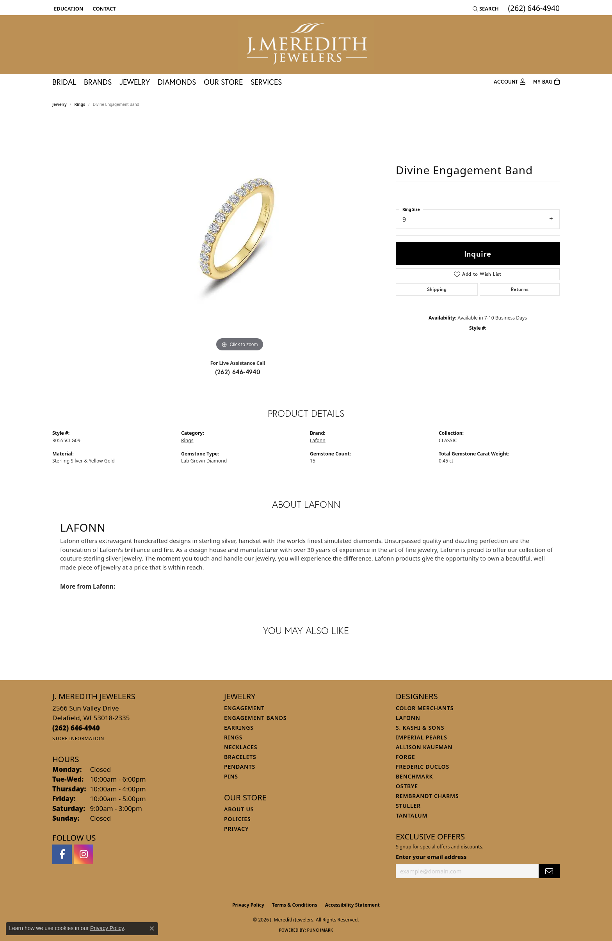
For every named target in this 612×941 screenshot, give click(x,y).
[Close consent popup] (151, 928)
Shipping (437, 289)
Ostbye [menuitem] (407, 786)
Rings (80, 104)
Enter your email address (431, 857)
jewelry (59, 104)
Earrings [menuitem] (239, 727)
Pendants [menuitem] (239, 766)
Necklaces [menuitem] (240, 747)
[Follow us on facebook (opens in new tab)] (62, 854)
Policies (237, 819)
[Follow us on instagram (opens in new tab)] (83, 854)
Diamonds (177, 82)
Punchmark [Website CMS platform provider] (320, 930)
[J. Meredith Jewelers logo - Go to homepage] (306, 44)
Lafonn (318, 440)
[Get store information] (78, 738)
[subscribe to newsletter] (549, 871)
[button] (67, 8)
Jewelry (134, 82)
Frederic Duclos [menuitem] (422, 766)
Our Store (223, 82)
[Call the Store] (76, 727)
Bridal (64, 82)
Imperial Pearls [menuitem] (421, 737)
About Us (239, 809)
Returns (520, 289)
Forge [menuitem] (405, 757)
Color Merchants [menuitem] (425, 708)
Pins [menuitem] (231, 776)
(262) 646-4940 (238, 372)
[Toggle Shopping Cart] (546, 82)
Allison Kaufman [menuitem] (424, 747)
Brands (98, 82)
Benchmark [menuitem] (414, 776)
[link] (103, 8)
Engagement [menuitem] (244, 708)
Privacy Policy (248, 905)
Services (266, 82)
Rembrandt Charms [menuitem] (427, 796)
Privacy (236, 828)
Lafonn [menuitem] (408, 717)
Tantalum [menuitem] (411, 815)
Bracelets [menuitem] (240, 757)
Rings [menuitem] (233, 737)
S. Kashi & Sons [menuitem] (420, 727)
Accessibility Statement (352, 905)
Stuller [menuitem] (408, 805)
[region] (240, 236)
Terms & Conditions (294, 905)
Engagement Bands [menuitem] (255, 717)
